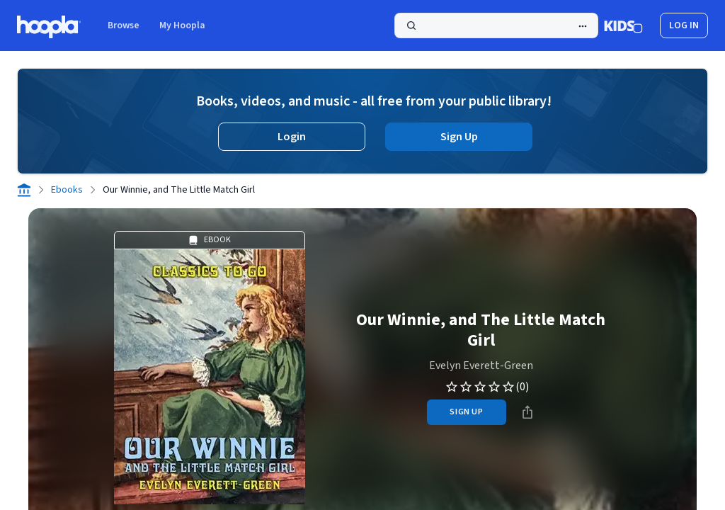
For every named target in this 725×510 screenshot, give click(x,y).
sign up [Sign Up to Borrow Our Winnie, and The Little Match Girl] (466, 412)
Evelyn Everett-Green (481, 365)
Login (292, 136)
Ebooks (67, 190)
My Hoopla (182, 25)
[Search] (496, 25)
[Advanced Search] (582, 26)
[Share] (527, 412)
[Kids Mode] (623, 25)
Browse (123, 25)
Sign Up (459, 136)
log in (684, 25)
